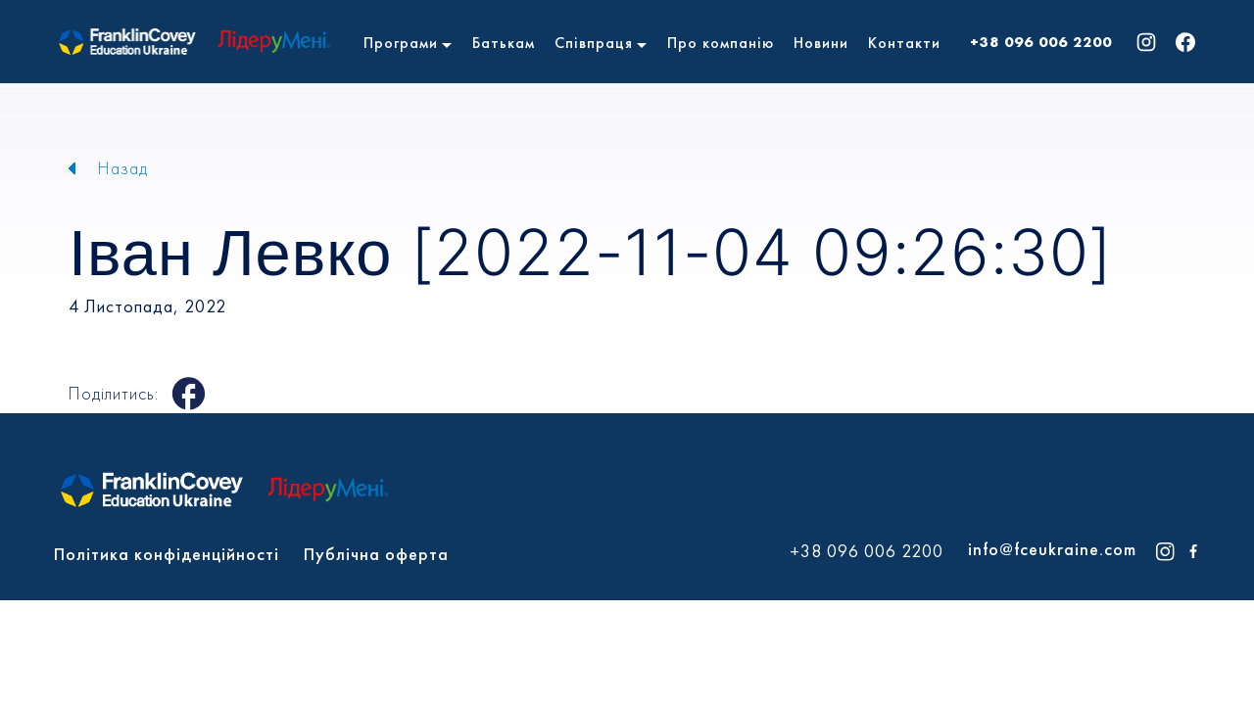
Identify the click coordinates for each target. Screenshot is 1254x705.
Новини (821, 42)
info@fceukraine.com (1052, 549)
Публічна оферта (376, 553)
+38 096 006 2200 (1041, 42)
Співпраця (594, 42)
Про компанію (720, 42)
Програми (400, 42)
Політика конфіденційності (166, 553)
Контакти (904, 42)
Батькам (503, 42)
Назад (123, 168)
